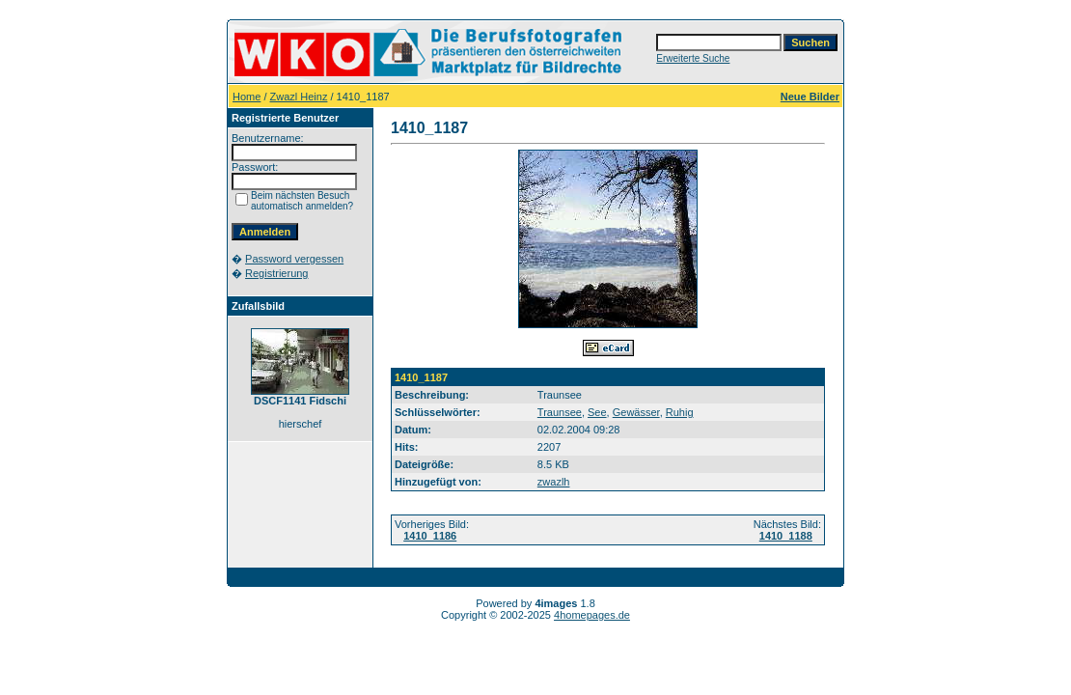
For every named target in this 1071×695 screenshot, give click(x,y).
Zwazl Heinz (299, 96)
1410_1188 (785, 536)
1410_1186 (429, 536)
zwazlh (553, 481)
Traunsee (559, 412)
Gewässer (636, 412)
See (597, 412)
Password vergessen (294, 258)
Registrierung (276, 273)
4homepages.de (592, 615)
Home (247, 96)
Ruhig (680, 412)
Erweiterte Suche (692, 58)
